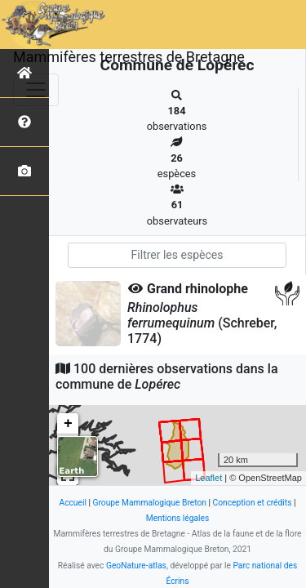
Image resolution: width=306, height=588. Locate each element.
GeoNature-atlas (136, 565)
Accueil (72, 502)
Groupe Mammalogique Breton (149, 502)
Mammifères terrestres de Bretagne (129, 56)
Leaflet (208, 478)
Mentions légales (178, 518)
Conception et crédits (252, 502)
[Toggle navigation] (36, 90)
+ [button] (68, 424)
